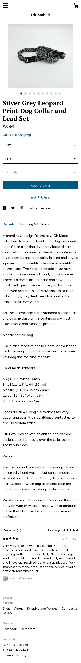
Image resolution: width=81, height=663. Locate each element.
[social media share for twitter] (13, 208)
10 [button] (60, 93)
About (19, 608)
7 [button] (47, 93)
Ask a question (39, 208)
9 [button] (56, 93)
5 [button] (38, 93)
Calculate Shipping (17, 134)
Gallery (7, 613)
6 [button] (43, 93)
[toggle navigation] (5, 5)
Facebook (10, 629)
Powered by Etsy (14, 655)
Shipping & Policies (34, 224)
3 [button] (30, 93)
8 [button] (51, 93)
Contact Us (70, 608)
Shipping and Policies (42, 608)
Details (9, 224)
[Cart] (76, 6)
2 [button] (25, 93)
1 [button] (21, 93)
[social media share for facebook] (5, 208)
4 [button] (34, 93)
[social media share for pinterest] (22, 208)
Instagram (28, 629)
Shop (7, 608)
